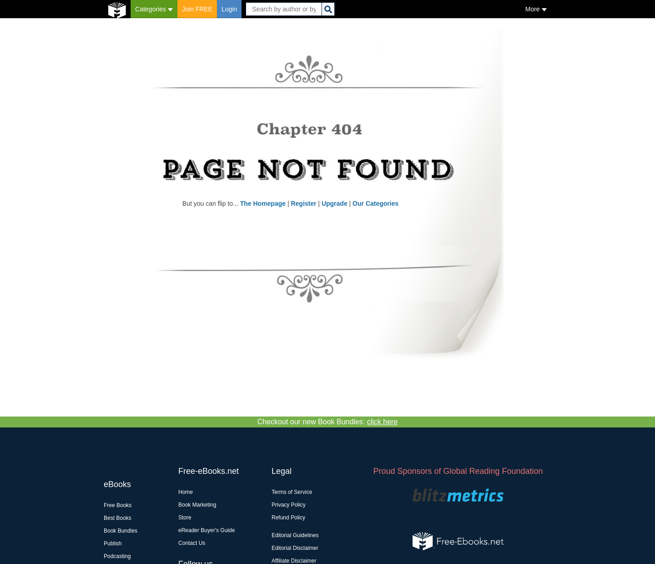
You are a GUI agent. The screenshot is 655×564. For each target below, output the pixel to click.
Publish (112, 543)
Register (303, 203)
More (536, 9)
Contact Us (191, 543)
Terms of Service (292, 492)
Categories (154, 9)
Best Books (117, 518)
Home (185, 492)
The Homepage (263, 203)
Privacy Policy (289, 505)
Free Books (117, 505)
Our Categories (375, 203)
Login (229, 9)
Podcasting (117, 556)
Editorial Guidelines (295, 535)
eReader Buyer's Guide (206, 530)
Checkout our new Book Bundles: (327, 422)
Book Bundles (120, 531)
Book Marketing (197, 505)
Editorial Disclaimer (295, 548)
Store (184, 517)
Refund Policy (288, 517)
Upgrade (335, 203)
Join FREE (197, 9)
